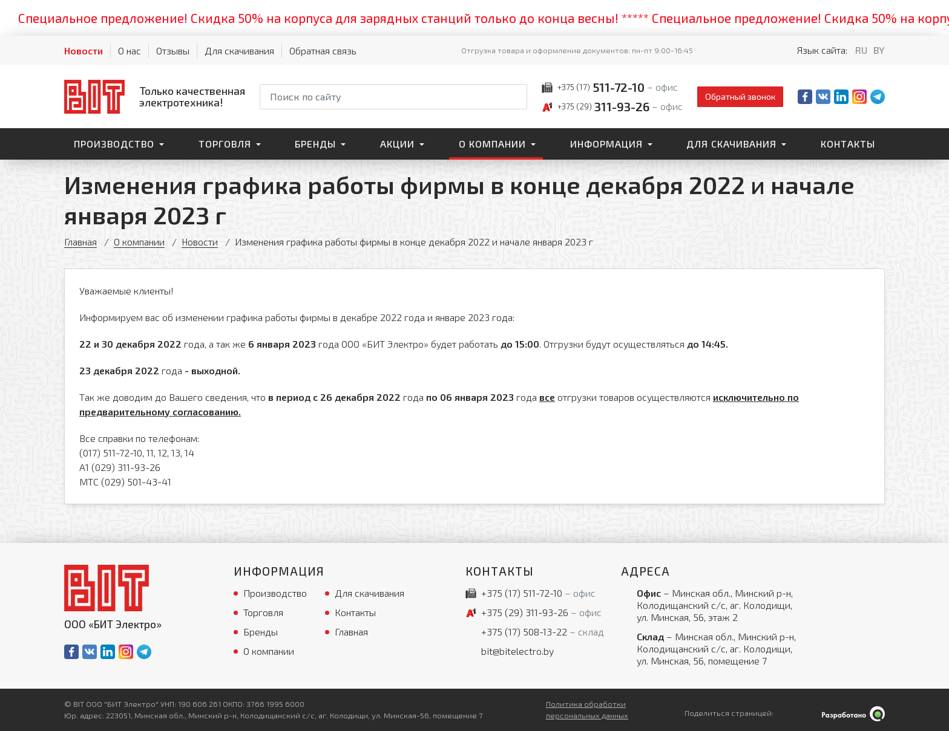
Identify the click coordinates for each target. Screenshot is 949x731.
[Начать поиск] (517, 96)
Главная (80, 241)
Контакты (848, 143)
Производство (114, 143)
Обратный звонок (740, 96)
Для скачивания (239, 50)
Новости (83, 50)
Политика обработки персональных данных (587, 709)
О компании (492, 143)
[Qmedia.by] (853, 713)
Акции (397, 143)
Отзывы (172, 50)
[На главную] (154, 96)
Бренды (315, 143)
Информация (606, 143)
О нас (129, 50)
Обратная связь (322, 50)
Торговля (225, 143)
